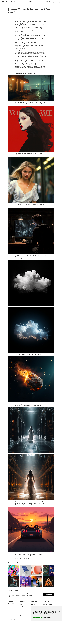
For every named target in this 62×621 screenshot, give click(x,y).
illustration (19, 558)
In (10, 603)
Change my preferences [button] (46, 617)
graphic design (22, 609)
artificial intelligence (27, 558)
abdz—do (4, 1)
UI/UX (21, 615)
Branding (21, 606)
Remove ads (33, 604)
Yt (12, 603)
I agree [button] (35, 617)
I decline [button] (39, 617)
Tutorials (21, 612)
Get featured (48, 1)
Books (21, 604)
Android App (45, 603)
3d (20, 603)
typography (22, 613)
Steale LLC (13, 619)
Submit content (48, 594)
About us (30, 1)
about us (32, 603)
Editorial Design (22, 607)
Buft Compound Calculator (47, 604)
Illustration (21, 610)
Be (8, 603)
